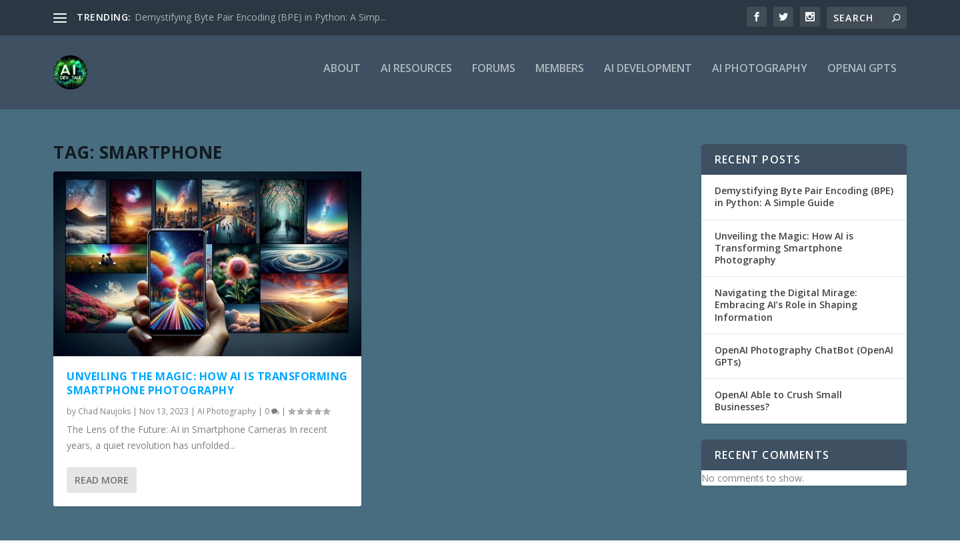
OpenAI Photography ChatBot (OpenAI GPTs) (804, 356)
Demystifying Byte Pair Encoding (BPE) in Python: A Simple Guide (804, 197)
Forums (493, 77)
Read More (102, 480)
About (342, 77)
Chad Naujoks (104, 412)
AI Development (648, 77)
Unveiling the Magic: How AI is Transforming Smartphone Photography (207, 384)
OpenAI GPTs (862, 77)
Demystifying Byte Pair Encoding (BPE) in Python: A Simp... (260, 17)
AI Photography (759, 77)
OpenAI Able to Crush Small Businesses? (778, 401)
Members (559, 77)
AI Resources (416, 77)
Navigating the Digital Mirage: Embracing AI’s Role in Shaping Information (786, 305)
